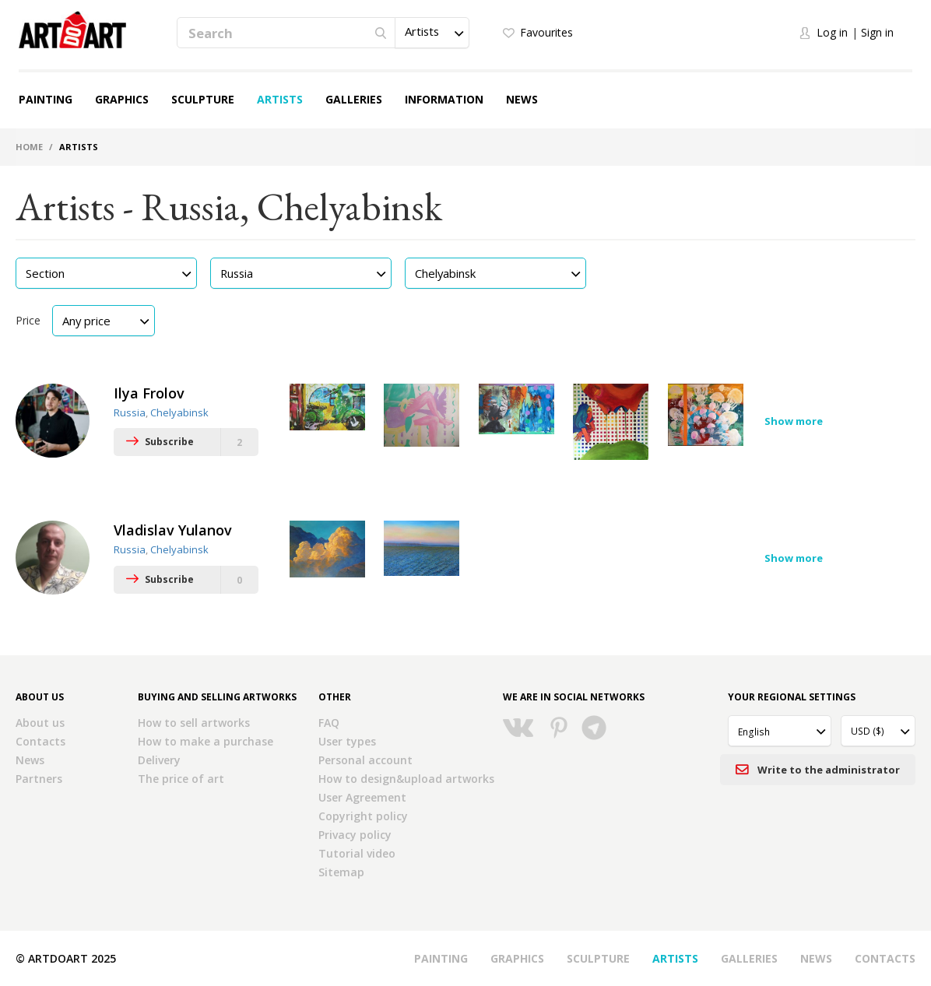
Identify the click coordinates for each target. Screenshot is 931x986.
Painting (45, 99)
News (522, 99)
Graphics (122, 99)
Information (444, 99)
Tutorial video (356, 853)
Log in (832, 32)
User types (347, 741)
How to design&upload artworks (406, 778)
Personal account (365, 760)
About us (40, 722)
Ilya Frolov (149, 393)
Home (29, 147)
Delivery (159, 760)
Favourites (546, 32)
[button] (432, 32)
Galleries (353, 99)
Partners (39, 778)
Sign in (877, 32)
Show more (793, 421)
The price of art (181, 778)
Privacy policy (355, 834)
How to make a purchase (205, 741)
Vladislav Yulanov (173, 530)
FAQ (328, 722)
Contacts (40, 741)
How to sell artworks (194, 722)
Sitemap (341, 872)
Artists (280, 99)
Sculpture (202, 99)
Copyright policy (363, 816)
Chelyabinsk (179, 412)
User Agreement (362, 797)
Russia (130, 412)
